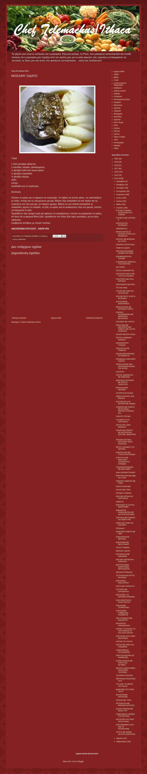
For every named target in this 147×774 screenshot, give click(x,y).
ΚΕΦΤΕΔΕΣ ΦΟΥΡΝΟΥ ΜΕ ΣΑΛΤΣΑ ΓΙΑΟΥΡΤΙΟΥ (125, 382)
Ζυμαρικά (117, 102)
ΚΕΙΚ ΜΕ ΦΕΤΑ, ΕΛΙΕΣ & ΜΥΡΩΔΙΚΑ (125, 297)
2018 (116, 165)
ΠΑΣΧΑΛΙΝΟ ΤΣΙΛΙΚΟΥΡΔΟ (122, 607)
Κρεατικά (117, 108)
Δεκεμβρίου (121, 181)
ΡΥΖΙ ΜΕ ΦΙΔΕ (121, 288)
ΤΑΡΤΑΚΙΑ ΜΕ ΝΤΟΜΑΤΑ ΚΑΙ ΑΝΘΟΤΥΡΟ (125, 519)
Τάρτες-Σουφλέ (119, 137)
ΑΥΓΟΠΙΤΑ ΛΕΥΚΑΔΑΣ (124, 393)
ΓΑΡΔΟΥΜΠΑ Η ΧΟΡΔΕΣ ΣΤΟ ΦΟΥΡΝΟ (125, 715)
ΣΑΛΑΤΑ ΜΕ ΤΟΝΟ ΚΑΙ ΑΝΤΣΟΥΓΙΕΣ (125, 292)
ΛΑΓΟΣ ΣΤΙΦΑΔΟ (122, 548)
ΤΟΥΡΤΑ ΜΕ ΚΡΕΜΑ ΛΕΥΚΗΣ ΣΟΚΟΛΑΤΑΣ (125, 733)
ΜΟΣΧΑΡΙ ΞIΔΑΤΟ (123, 551)
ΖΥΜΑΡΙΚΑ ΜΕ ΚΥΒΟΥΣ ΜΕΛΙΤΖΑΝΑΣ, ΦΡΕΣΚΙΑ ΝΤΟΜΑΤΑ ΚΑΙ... (125, 410)
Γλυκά (116, 80)
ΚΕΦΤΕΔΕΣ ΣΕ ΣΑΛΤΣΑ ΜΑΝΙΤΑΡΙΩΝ (125, 506)
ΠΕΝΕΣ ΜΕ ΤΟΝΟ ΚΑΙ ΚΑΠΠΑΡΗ (124, 524)
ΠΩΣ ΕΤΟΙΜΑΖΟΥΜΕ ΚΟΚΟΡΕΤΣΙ (124, 619)
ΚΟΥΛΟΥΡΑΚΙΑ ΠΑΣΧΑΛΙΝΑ (122, 696)
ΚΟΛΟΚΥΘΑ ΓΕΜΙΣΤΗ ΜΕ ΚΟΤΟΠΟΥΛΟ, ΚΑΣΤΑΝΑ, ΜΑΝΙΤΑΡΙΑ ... (126, 433)
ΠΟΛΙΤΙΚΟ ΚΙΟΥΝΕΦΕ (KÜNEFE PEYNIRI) (124, 252)
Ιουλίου (119, 198)
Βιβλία (116, 77)
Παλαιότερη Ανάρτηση (94, 318)
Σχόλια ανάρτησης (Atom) (31, 322)
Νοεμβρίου (120, 185)
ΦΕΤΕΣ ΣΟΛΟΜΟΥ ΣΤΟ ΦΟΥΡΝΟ (125, 448)
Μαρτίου (119, 738)
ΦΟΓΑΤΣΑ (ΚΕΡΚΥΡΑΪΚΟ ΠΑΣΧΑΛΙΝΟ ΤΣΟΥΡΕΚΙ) (125, 670)
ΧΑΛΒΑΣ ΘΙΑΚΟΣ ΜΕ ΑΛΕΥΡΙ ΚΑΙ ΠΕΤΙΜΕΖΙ (124, 663)
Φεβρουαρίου (121, 742)
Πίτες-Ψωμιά (118, 122)
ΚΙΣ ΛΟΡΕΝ (120, 267)
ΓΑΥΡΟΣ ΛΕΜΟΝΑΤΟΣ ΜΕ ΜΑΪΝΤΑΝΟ (124, 376)
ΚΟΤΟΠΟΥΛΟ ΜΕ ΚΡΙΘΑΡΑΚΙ (123, 555)
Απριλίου (120, 208)
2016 (116, 172)
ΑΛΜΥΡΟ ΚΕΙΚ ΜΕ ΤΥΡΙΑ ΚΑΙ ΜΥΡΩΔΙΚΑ (125, 453)
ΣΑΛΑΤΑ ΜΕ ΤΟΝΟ (123, 490)
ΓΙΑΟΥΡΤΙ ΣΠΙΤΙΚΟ (123, 416)
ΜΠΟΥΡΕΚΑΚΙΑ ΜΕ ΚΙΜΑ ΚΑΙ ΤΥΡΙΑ (126, 477)
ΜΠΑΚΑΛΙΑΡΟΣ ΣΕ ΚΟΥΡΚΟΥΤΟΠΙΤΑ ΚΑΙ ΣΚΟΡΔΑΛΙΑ (125, 234)
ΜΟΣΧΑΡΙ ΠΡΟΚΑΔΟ (124, 572)
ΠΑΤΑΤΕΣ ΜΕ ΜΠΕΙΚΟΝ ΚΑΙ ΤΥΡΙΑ (125, 240)
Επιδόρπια (118, 96)
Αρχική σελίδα (56, 318)
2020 (116, 159)
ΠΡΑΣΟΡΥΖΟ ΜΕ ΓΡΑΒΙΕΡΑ (122, 349)
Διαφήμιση (118, 88)
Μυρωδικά (118, 117)
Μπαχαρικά (118, 114)
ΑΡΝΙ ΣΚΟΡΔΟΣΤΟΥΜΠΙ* (125, 473)
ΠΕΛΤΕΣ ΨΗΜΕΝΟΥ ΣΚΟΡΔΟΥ (124, 339)
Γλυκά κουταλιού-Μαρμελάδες (120, 84)
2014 (116, 178)
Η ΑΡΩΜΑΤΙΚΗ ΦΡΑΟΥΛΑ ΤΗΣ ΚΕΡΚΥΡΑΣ (126, 263)
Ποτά (116, 125)
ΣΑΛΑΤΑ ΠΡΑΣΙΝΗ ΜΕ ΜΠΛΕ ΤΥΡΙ (124, 710)
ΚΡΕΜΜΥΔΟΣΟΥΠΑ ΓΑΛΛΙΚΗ (123, 258)
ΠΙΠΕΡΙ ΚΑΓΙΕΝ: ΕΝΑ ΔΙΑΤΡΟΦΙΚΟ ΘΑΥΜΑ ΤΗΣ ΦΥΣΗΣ (125, 366)
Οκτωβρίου (120, 188)
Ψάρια (116, 148)
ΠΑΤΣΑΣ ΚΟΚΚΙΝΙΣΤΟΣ (125, 271)
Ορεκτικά (117, 120)
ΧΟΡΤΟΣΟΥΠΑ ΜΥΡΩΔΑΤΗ (121, 224)
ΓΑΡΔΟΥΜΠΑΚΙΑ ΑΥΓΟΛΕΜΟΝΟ (123, 651)
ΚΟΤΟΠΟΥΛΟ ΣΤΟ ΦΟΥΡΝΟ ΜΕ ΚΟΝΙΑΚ (125, 403)
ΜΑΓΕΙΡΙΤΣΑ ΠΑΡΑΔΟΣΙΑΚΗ (123, 624)
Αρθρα (116, 74)
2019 (116, 162)
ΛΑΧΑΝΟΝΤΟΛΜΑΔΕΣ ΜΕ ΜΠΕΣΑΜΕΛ (124, 468)
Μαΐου (118, 204)
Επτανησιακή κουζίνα (122, 99)
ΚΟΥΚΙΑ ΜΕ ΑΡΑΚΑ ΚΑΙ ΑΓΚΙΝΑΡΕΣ (125, 646)
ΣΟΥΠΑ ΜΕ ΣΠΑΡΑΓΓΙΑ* (125, 586)
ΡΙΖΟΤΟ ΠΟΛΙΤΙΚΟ (123, 487)
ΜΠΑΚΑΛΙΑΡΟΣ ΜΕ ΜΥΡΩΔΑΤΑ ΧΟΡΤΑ (124, 308)
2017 (116, 169)
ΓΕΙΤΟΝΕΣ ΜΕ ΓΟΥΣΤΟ (125, 322)
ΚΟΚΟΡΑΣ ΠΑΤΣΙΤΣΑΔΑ (125, 245)
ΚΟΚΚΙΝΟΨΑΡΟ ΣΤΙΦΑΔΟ (122, 344)
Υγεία (116, 140)
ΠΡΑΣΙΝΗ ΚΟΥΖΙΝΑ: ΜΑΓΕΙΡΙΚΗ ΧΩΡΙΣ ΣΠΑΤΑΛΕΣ (124, 442)
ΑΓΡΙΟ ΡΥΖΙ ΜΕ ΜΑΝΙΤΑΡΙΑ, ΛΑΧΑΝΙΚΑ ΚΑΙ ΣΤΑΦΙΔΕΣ (123, 461)
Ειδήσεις (117, 94)
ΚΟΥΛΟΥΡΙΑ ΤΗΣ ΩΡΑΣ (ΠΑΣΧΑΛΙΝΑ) (125, 720)
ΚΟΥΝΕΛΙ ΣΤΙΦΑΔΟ (123, 493)
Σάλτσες (117, 131)
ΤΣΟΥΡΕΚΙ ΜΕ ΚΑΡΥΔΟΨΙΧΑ (122, 590)
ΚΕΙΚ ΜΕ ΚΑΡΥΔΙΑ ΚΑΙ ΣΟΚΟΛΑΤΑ (125, 561)
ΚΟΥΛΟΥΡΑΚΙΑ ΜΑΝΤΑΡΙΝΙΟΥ (122, 303)
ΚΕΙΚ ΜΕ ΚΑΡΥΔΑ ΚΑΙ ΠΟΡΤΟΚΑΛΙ (124, 497)
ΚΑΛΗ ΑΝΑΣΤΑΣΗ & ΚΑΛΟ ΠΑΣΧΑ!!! (123, 601)
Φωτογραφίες (119, 143)
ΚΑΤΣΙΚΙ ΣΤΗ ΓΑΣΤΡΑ (124, 642)
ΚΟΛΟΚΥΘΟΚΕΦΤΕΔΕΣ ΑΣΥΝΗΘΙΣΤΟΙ (125, 355)
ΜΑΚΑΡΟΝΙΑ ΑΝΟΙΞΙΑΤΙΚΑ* (122, 582)
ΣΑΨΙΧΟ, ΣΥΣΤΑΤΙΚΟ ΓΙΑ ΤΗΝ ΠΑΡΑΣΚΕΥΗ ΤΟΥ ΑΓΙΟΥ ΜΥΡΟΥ (125, 631)
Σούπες (116, 134)
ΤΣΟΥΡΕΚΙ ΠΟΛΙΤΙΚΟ (124, 676)
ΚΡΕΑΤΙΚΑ (22, 239)
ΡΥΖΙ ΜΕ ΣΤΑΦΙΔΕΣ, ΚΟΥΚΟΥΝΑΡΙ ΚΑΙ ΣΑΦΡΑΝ (124, 213)
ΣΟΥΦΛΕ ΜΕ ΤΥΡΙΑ (123, 700)
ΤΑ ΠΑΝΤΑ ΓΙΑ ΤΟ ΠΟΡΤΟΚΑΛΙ (122, 421)
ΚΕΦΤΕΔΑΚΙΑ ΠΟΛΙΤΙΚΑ (125, 285)
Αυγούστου (120, 195)
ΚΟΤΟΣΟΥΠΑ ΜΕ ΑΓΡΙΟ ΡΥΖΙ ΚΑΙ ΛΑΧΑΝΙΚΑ (125, 275)
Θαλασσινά (118, 105)
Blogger (81, 761)
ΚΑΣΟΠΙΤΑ (120, 372)
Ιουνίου (119, 201)
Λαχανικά (117, 111)
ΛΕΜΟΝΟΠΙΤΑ (121, 229)
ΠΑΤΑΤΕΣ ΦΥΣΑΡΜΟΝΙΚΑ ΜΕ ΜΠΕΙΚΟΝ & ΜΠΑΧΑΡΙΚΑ (124, 315)
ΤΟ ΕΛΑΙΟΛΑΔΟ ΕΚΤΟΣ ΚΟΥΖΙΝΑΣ (125, 576)
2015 (116, 175)
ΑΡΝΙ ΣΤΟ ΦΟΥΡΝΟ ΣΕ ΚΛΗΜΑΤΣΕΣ (125, 656)
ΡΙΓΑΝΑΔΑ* (120, 528)
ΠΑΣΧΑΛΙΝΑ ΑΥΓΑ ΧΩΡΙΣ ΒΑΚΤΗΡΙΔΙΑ (125, 637)
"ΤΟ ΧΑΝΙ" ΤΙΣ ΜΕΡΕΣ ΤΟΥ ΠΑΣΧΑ (124, 685)
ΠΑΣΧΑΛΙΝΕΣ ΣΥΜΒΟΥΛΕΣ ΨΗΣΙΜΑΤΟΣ (122, 613)
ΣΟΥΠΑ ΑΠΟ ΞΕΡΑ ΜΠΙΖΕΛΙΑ (123, 426)
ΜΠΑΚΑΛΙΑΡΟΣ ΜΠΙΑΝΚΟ (122, 389)
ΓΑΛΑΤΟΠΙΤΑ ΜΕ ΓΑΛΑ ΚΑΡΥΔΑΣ (124, 280)
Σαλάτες (117, 128)
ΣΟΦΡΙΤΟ (120, 502)
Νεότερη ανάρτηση (19, 318)
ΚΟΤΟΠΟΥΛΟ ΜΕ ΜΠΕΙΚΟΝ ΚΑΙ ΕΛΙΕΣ (125, 704)
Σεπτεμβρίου (121, 191)
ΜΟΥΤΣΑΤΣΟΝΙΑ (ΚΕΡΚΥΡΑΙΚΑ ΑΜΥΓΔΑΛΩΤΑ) (123, 567)
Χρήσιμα (117, 145)
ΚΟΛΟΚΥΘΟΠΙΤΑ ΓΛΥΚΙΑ (125, 334)
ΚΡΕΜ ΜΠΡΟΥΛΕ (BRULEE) (122, 538)
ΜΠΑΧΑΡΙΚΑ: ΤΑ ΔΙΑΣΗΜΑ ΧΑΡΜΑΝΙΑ (125, 596)
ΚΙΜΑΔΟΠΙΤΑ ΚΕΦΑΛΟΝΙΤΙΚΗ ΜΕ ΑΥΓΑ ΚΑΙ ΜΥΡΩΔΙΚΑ (125, 512)
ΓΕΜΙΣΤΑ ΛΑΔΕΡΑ (123, 248)
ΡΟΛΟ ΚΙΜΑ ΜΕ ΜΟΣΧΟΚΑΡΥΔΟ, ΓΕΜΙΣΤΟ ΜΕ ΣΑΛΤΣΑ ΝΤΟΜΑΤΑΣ (125, 328)
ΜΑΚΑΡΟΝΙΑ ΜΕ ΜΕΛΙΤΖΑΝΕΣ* (122, 543)
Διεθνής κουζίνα (120, 91)
